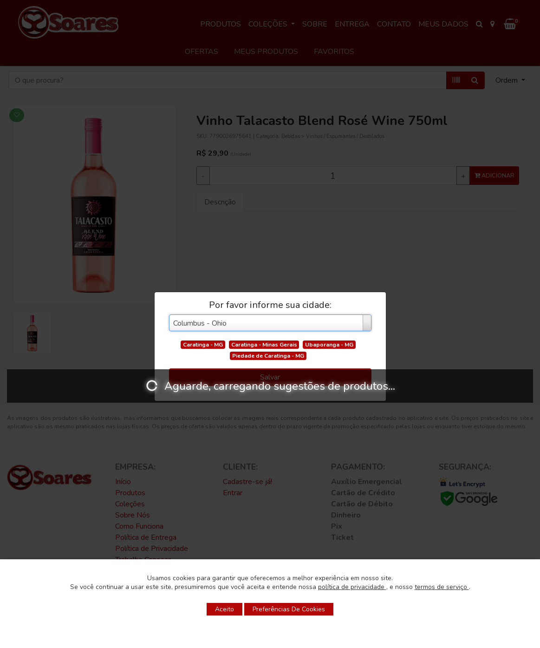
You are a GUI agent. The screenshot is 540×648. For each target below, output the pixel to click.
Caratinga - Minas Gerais (264, 344)
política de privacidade (352, 587)
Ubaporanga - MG (329, 344)
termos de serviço (442, 587)
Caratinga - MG (203, 344)
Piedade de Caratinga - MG (268, 356)
